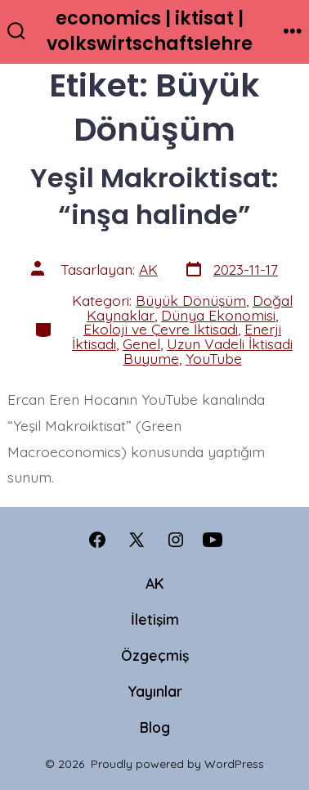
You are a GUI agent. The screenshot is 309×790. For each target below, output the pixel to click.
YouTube (214, 358)
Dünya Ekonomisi (218, 315)
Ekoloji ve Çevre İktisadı (160, 329)
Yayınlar (155, 691)
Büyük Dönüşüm (191, 300)
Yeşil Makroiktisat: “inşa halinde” (154, 195)
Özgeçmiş (155, 655)
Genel (141, 343)
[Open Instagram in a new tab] (175, 539)
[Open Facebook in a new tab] (97, 539)
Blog (155, 727)
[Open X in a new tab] (136, 539)
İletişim (155, 619)
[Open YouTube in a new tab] (212, 539)
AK (148, 269)
